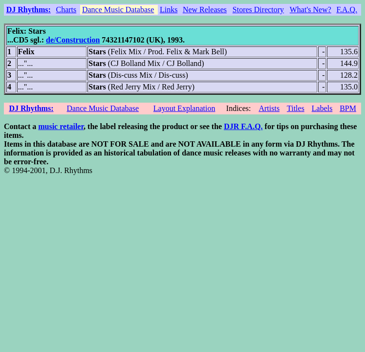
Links (168, 9)
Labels (322, 108)
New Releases (205, 9)
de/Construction (73, 40)
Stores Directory (258, 9)
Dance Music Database (118, 9)
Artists (268, 108)
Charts (66, 9)
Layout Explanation (184, 108)
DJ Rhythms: (28, 9)
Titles (295, 108)
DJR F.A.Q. (243, 126)
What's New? (310, 9)
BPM (348, 108)
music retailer (61, 126)
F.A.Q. (346, 9)
